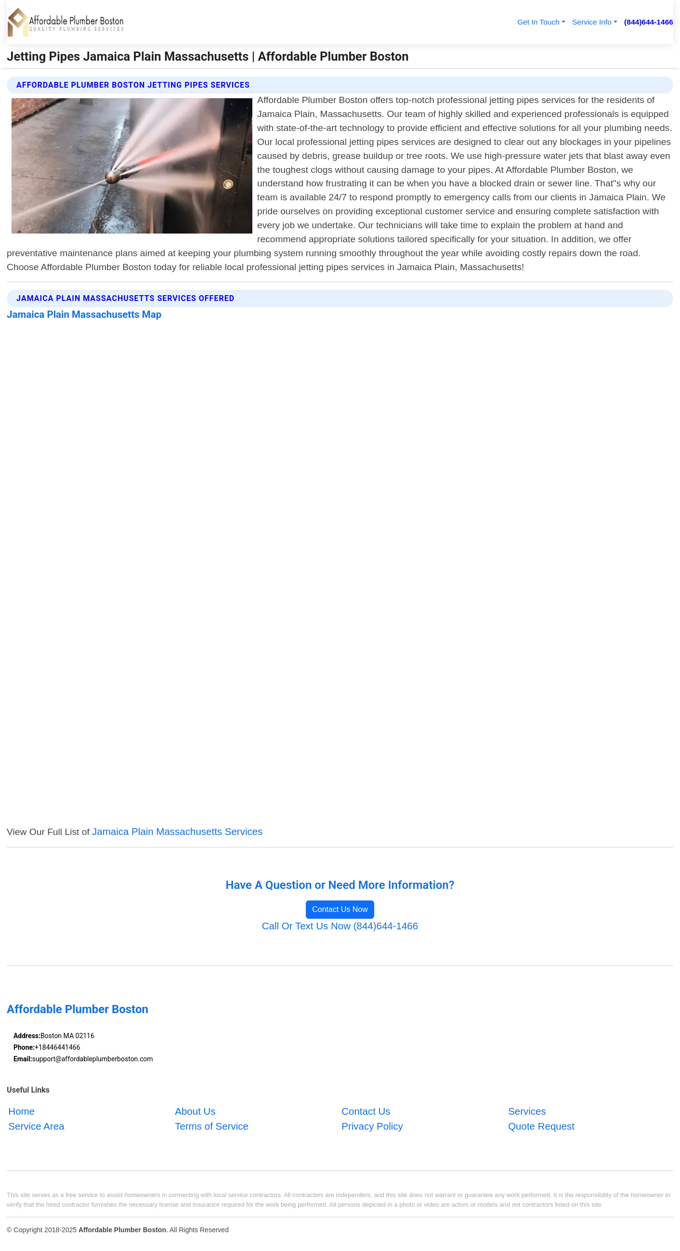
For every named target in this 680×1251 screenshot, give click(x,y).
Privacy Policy (372, 1126)
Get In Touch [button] (538, 22)
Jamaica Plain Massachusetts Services (177, 831)
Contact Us (365, 1111)
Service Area (36, 1126)
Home (21, 1111)
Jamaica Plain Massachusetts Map (84, 314)
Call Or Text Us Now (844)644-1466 (340, 925)
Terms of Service (211, 1126)
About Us (195, 1111)
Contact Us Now (340, 909)
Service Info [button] (592, 22)
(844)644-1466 (648, 22)
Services (527, 1111)
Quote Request (541, 1126)
